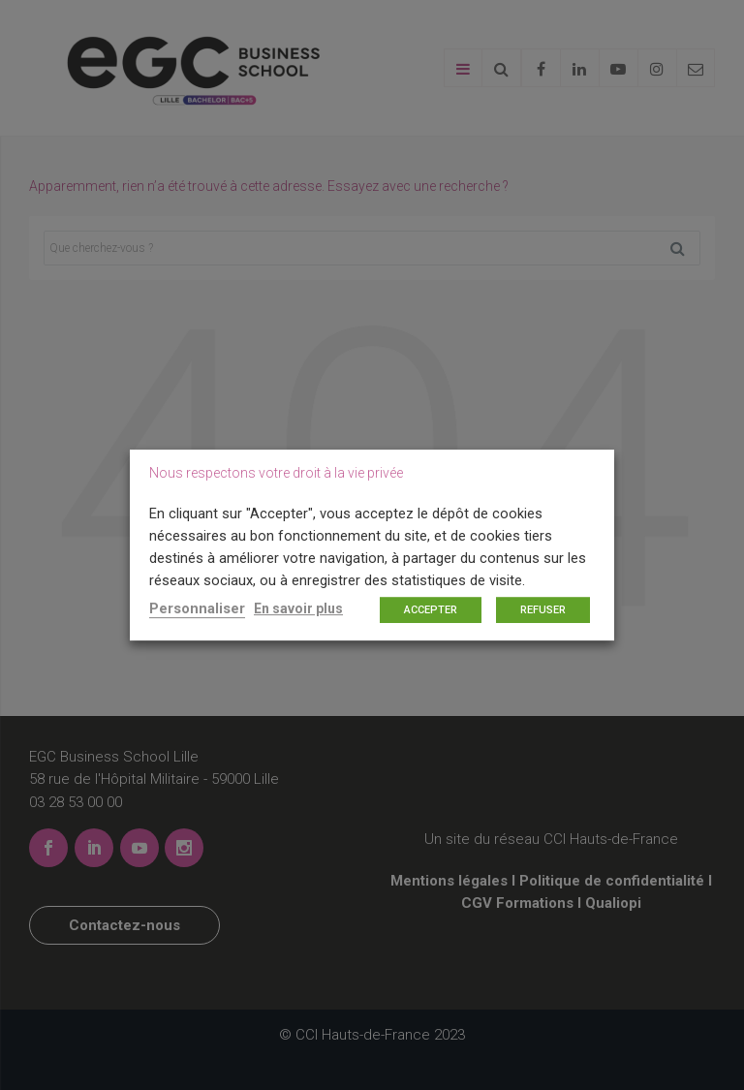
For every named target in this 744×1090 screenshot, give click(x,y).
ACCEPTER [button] (430, 610)
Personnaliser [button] (197, 608)
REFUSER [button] (543, 610)
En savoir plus (298, 608)
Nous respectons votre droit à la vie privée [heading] (276, 473)
